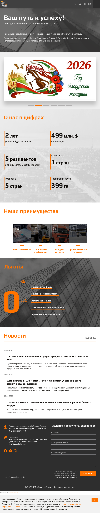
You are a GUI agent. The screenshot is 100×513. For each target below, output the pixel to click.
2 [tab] (38, 105)
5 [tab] (61, 105)
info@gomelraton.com (18, 444)
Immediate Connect (13, 492)
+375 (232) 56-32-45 (17, 439)
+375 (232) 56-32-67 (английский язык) (28, 440)
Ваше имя (55, 432)
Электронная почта (59, 442)
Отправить (88, 473)
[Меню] (96, 4)
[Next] (91, 79)
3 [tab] (46, 105)
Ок (95, 500)
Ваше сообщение (58, 453)
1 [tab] (31, 105)
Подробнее (90, 338)
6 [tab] (69, 105)
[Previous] (9, 79)
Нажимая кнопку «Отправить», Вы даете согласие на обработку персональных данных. (66, 474)
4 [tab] (54, 105)
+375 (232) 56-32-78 (34, 439)
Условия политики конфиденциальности (65, 476)
